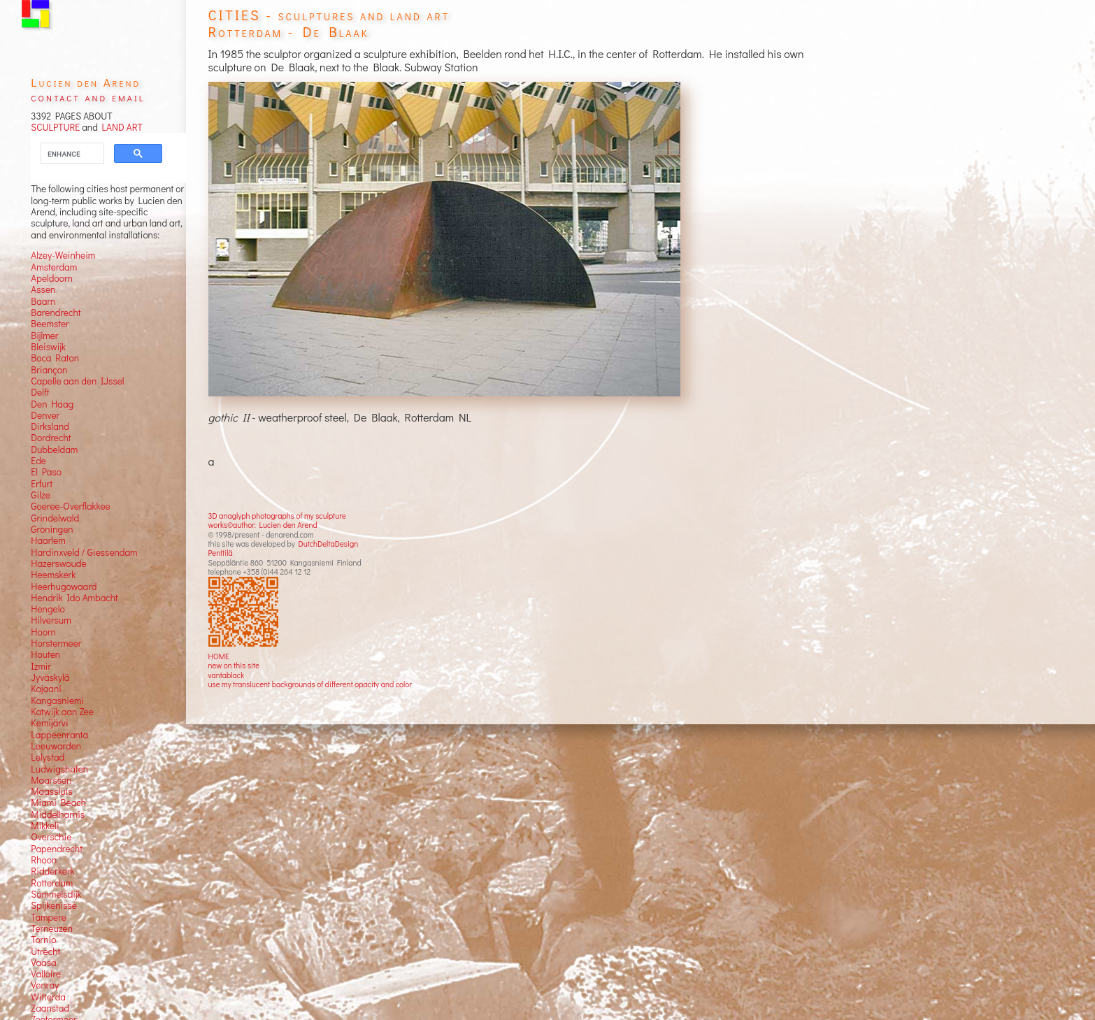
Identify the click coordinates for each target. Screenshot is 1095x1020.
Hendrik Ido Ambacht (74, 597)
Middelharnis (58, 814)
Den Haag (52, 404)
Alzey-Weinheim (63, 255)
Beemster (50, 323)
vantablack (226, 675)
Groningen (52, 529)
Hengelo (47, 609)
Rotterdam (52, 883)
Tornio (43, 939)
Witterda (48, 997)
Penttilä (220, 552)
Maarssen (51, 780)
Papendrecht (57, 848)
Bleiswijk (48, 346)
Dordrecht (51, 437)
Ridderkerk (52, 871)
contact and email (88, 97)
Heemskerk (53, 574)
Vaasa (43, 962)
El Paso (46, 472)
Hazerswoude (58, 563)
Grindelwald (55, 518)
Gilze (40, 495)
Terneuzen (52, 928)
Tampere (48, 917)
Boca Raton (55, 358)
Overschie (51, 837)
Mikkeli (45, 825)
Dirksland (50, 426)
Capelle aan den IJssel (77, 381)
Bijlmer (44, 335)
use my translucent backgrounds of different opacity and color (310, 684)
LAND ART (120, 127)
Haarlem (48, 540)
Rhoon (44, 860)
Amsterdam (54, 267)
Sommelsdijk (56, 894)
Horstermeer (56, 643)
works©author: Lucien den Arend (262, 524)
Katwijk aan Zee (62, 711)
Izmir (41, 666)
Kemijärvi (49, 723)
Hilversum (51, 620)
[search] (64, 154)
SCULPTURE (55, 127)
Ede (38, 460)
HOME (218, 656)
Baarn (43, 301)
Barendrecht (55, 312)
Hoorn (43, 632)
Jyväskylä (50, 677)
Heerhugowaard (63, 586)
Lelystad (47, 757)
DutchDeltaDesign (329, 543)
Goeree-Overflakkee (70, 506)
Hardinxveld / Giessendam (84, 552)
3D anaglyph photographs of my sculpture (277, 515)
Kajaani (46, 688)
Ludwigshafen (59, 769)
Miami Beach (58, 802)
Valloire (46, 974)
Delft (40, 392)
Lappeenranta (59, 734)
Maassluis (51, 791)
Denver (45, 415)
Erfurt (41, 483)
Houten (45, 654)
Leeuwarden (56, 746)
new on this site (234, 665)
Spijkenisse (54, 905)
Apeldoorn (51, 278)
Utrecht (45, 951)
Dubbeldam (54, 449)
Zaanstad (50, 1008)
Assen (43, 289)
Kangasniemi (57, 700)
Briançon (49, 370)
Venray (45, 985)
